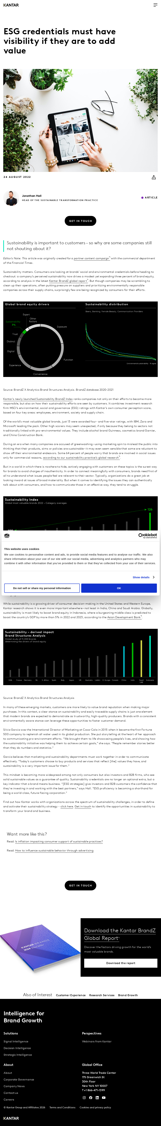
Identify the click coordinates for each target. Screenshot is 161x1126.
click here (67, 806)
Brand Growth (128, 995)
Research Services (101, 995)
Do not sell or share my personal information (42, 588)
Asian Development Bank (124, 617)
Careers (9, 1099)
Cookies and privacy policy (95, 1107)
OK (119, 588)
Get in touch (83, 806)
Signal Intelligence (16, 1041)
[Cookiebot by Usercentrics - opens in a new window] (141, 536)
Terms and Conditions (62, 1107)
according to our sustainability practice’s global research (81, 457)
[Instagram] (84, 1098)
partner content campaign (91, 258)
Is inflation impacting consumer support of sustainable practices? (59, 841)
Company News (14, 1086)
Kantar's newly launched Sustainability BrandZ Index (38, 399)
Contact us (11, 1093)
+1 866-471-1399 (94, 1090)
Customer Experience (71, 995)
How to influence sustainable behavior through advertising (54, 850)
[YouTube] (97, 1098)
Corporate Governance (19, 1079)
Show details (141, 577)
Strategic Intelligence (18, 1055)
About (8, 1073)
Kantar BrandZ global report (68, 281)
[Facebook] (91, 1098)
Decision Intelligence (17, 1048)
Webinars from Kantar (96, 1041)
